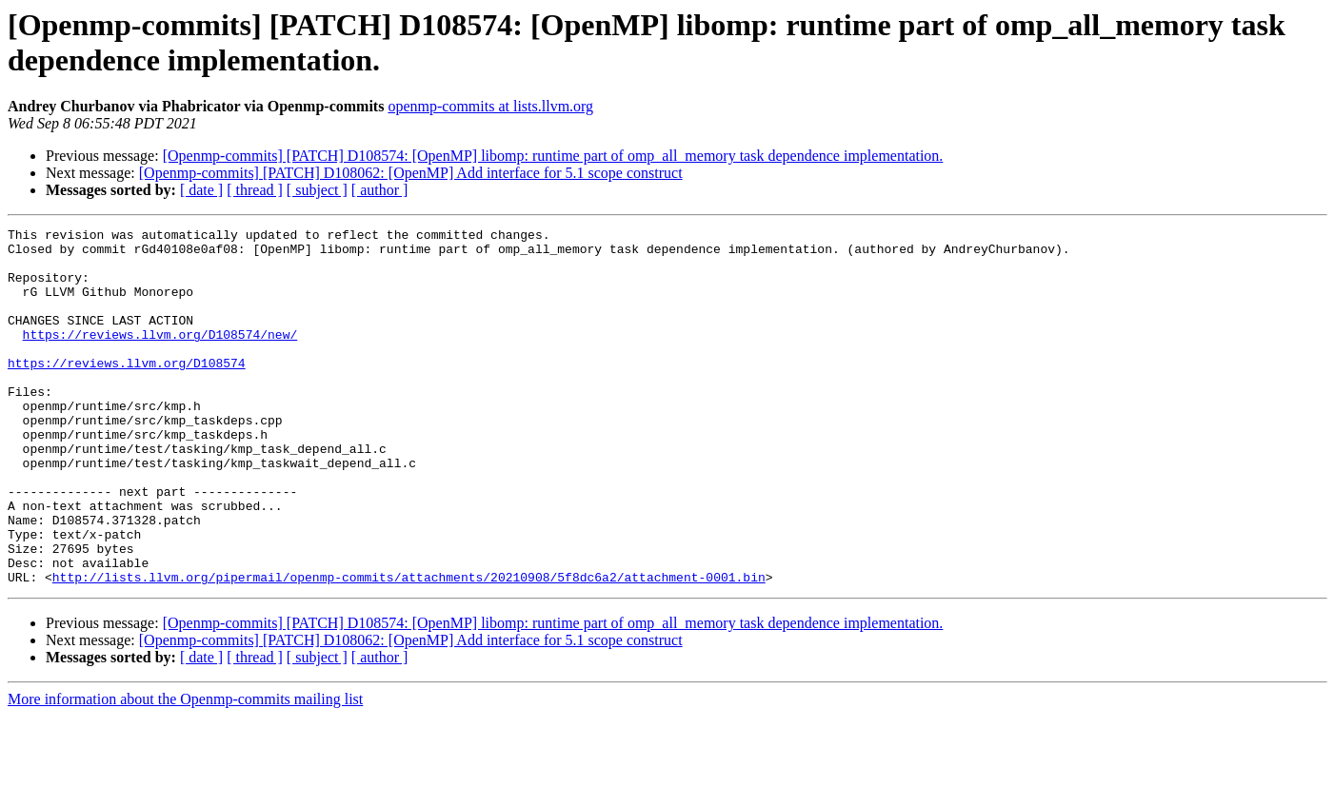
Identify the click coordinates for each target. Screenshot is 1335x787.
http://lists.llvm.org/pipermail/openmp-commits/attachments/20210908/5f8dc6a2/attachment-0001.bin (409, 648)
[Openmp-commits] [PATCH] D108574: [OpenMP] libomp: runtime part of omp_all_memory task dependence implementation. (553, 156)
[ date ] (201, 190)
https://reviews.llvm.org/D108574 (127, 391)
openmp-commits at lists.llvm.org (490, 106)
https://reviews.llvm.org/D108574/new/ (160, 356)
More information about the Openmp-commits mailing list (185, 770)
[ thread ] (255, 190)
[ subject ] (317, 190)
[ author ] (379, 190)
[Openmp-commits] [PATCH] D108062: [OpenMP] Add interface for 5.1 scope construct (411, 173)
